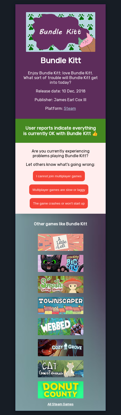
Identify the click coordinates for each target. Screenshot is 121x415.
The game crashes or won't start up (59, 203)
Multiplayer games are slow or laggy (59, 190)
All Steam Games (60, 404)
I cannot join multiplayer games (59, 176)
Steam (70, 108)
